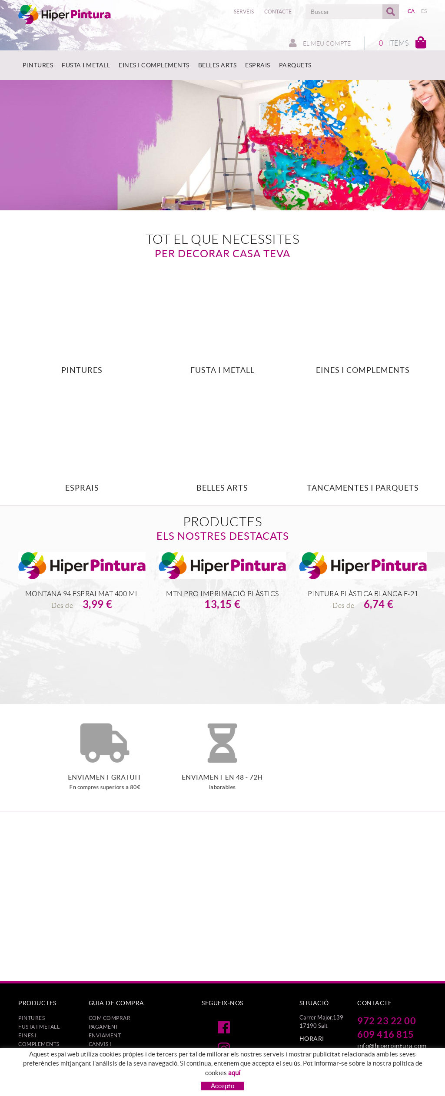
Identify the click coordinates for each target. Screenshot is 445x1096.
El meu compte (320, 43)
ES (424, 11)
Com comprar (110, 1018)
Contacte (278, 11)
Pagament (104, 1027)
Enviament (105, 1035)
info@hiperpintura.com (392, 1046)
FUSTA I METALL (39, 1027)
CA (411, 11)
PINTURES (31, 1018)
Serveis (244, 11)
